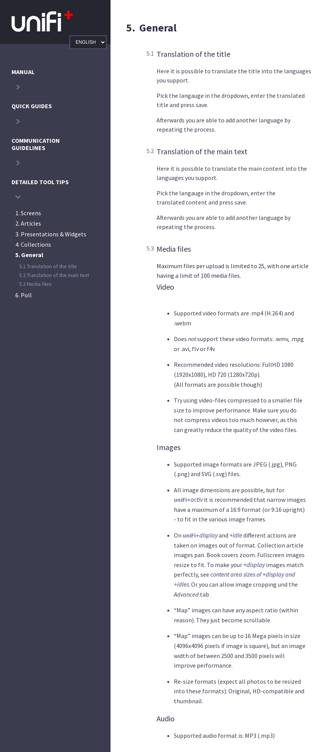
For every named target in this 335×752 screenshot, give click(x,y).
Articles (28, 223)
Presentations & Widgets (50, 234)
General (29, 255)
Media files (35, 283)
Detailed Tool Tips (40, 182)
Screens (28, 213)
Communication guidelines (36, 144)
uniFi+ (188, 499)
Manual (23, 72)
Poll (23, 295)
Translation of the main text (54, 275)
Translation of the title (48, 266)
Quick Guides (32, 106)
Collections (33, 244)
